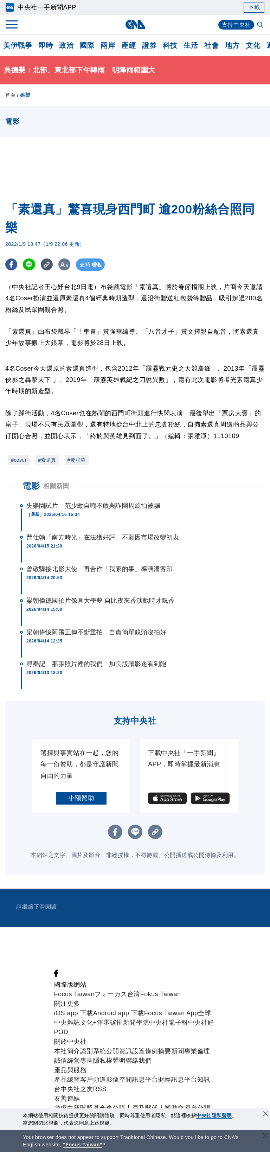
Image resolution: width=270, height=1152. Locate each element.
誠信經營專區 (73, 1060)
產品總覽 (67, 1079)
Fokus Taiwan (160, 994)
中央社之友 (76, 1089)
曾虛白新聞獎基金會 (83, 1108)
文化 (253, 45)
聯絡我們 (139, 1060)
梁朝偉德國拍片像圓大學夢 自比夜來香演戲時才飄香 (100, 600)
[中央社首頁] (135, 24)
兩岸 (108, 45)
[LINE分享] (29, 264)
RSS (100, 1089)
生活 (191, 45)
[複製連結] (47, 264)
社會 (211, 45)
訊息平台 (145, 1079)
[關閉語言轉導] (265, 1136)
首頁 (10, 95)
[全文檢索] (261, 25)
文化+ (88, 1022)
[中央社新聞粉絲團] (56, 975)
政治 (66, 45)
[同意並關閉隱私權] (265, 1114)
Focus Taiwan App (171, 1013)
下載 (254, 7)
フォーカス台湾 (117, 994)
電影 (31, 486)
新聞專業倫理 (190, 1051)
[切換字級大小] (65, 264)
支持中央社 (236, 25)
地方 (232, 45)
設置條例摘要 (151, 1051)
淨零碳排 (110, 1022)
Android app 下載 (118, 1013)
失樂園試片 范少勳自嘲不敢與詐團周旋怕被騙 (93, 505)
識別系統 (93, 1051)
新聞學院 (136, 1022)
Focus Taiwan (74, 994)
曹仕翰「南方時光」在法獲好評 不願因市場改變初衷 (102, 537)
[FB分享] (11, 264)
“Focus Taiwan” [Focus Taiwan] (83, 1144)
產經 (128, 45)
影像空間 (119, 1079)
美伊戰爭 (17, 45)
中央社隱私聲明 (214, 1115)
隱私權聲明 (109, 1060)
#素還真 (47, 460)
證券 (149, 45)
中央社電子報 (168, 1022)
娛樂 (25, 95)
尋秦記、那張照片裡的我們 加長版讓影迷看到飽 (96, 663)
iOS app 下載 (73, 1013)
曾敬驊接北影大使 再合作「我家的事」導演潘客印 (99, 568)
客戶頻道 (93, 1079)
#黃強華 (77, 460)
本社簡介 (67, 1051)
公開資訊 (119, 1051)
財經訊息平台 (177, 1079)
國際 (87, 45)
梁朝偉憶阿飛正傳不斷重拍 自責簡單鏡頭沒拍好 (96, 632)
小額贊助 (81, 797)
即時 (45, 45)
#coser (19, 460)
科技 (170, 45)
